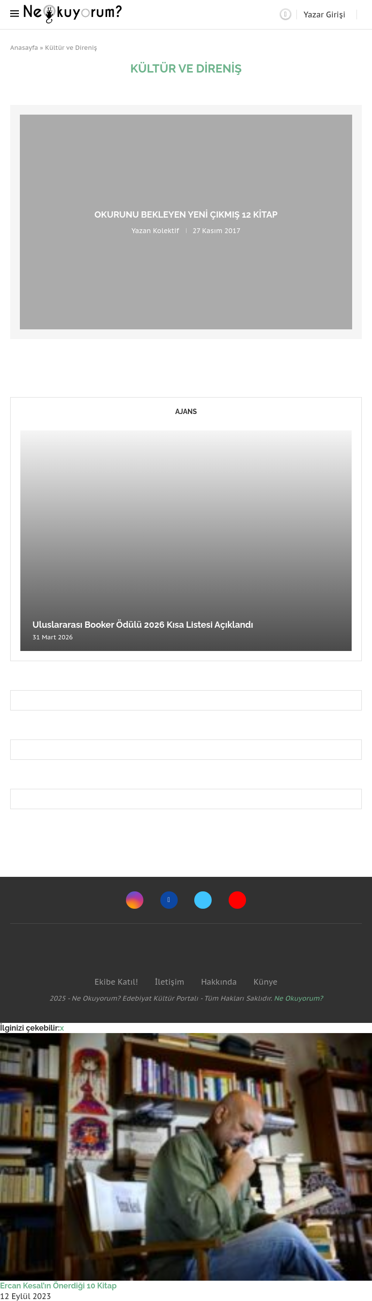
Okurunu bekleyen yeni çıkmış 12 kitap (186, 214)
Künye (265, 982)
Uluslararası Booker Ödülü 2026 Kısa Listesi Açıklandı (142, 625)
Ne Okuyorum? (298, 998)
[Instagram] (134, 900)
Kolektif (166, 230)
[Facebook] (169, 900)
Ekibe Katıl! (116, 982)
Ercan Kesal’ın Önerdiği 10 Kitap (58, 1285)
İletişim (169, 982)
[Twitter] (203, 900)
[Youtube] (237, 900)
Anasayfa (24, 48)
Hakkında (219, 982)
